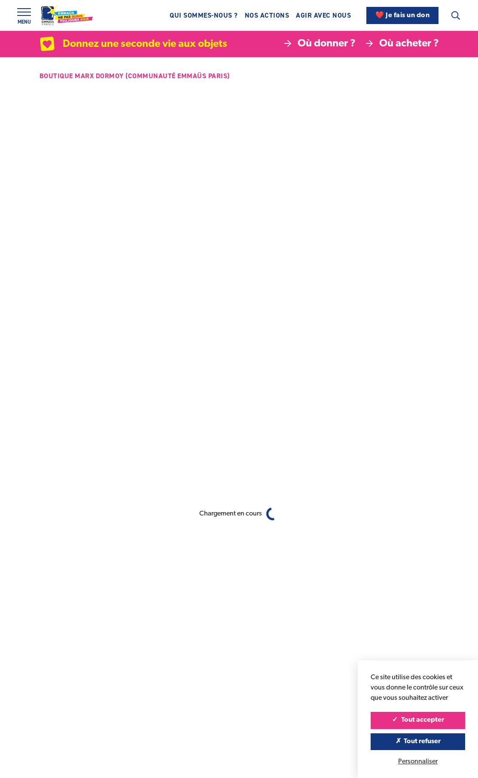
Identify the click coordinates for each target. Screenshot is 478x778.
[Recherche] (455, 15)
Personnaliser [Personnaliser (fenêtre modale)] (418, 761)
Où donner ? (320, 43)
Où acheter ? (402, 43)
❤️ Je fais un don (402, 15)
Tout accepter (418, 720)
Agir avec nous (323, 15)
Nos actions (267, 15)
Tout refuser (418, 741)
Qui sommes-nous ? (204, 15)
